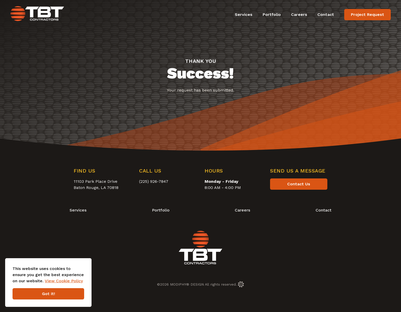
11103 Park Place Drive (95, 181)
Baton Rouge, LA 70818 (96, 187)
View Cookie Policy (64, 280)
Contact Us (298, 184)
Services (243, 14)
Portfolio (272, 14)
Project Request (367, 14)
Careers (299, 14)
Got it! (48, 293)
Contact (325, 14)
